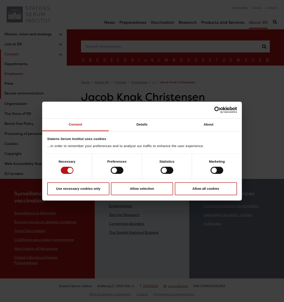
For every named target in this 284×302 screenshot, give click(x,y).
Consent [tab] (75, 124)
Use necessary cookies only (78, 189)
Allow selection (142, 189)
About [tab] (208, 124)
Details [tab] (142, 124)
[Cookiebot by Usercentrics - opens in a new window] (217, 109)
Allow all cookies (205, 189)
